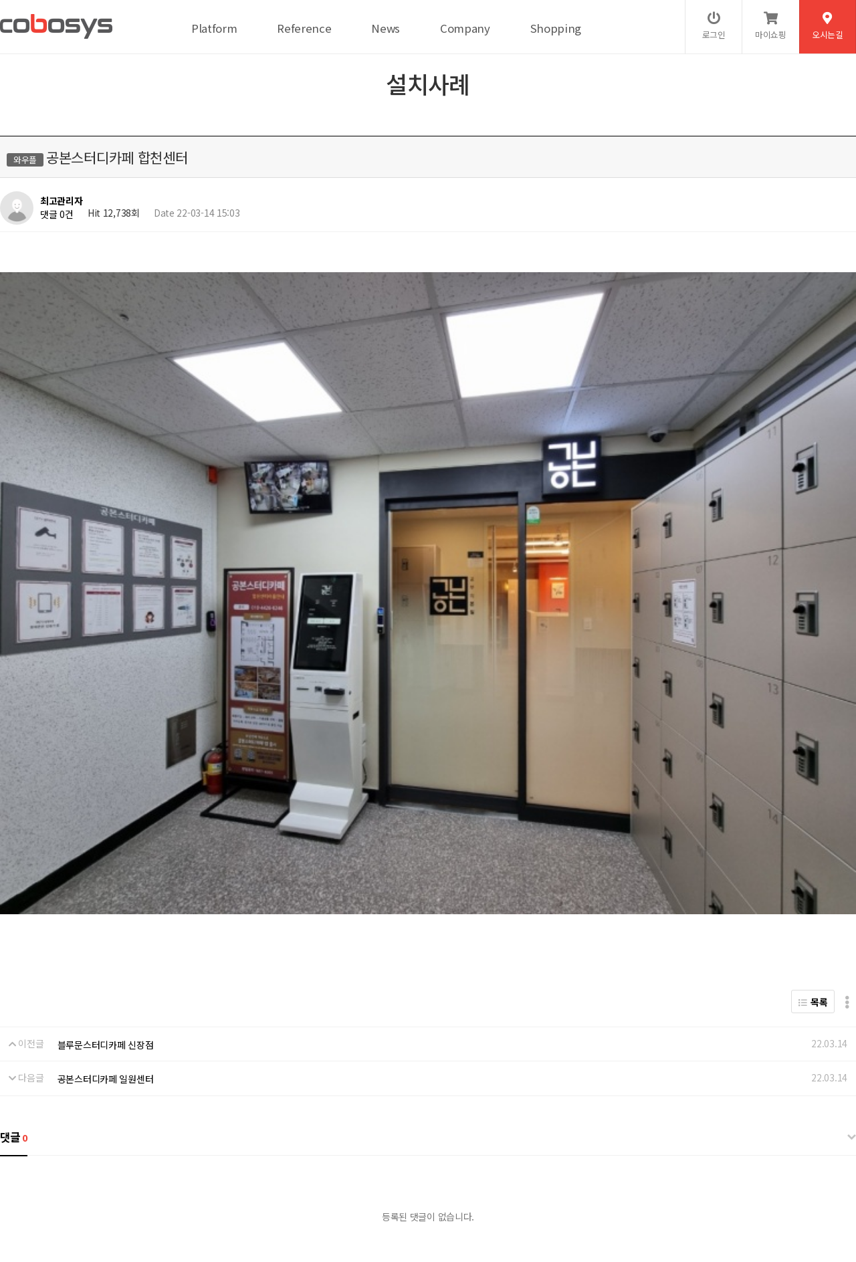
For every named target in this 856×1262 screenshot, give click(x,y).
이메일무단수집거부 (237, 1162)
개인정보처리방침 (81, 1162)
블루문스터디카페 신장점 (106, 778)
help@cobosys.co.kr (230, 1206)
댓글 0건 (57, 214)
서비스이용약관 (157, 1162)
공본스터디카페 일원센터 (106, 812)
